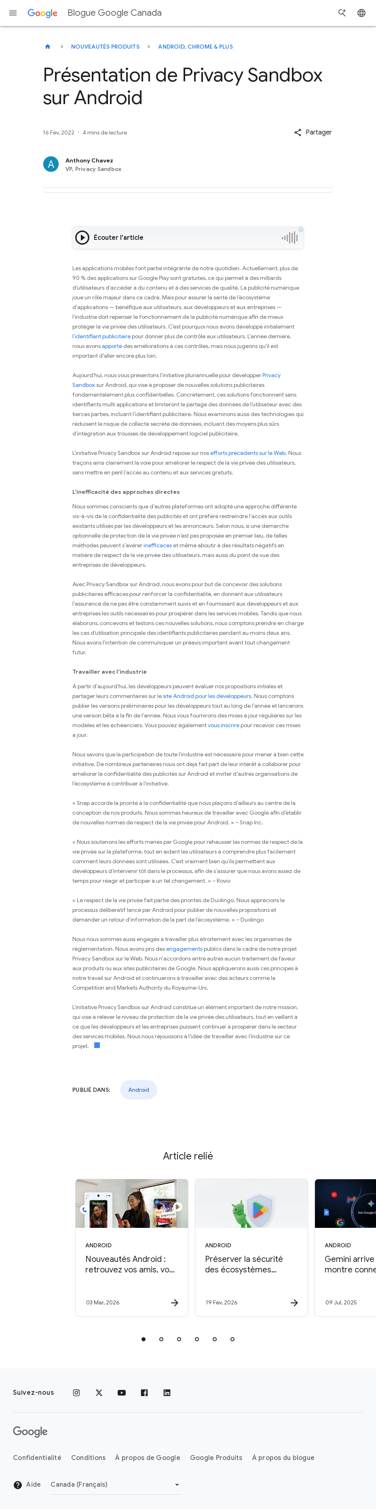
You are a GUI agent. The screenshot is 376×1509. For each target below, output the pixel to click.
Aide (27, 1485)
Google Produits (216, 1458)
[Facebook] (144, 1392)
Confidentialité (37, 1458)
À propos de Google (147, 1458)
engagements (184, 948)
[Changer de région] (116, 1484)
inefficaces (158, 545)
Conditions (88, 1458)
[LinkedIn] (167, 1392)
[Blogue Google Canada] (47, 46)
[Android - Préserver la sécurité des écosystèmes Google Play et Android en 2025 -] (247, 1247)
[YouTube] (121, 1392)
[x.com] (99, 1392)
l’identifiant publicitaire (101, 336)
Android (138, 1089)
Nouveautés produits (105, 46)
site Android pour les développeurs (207, 696)
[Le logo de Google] (30, 1432)
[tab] (143, 1339)
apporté (112, 346)
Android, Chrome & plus (195, 46)
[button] (313, 132)
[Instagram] (76, 1392)
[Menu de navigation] (13, 13)
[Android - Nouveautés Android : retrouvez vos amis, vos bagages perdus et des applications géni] (127, 1247)
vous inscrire (223, 725)
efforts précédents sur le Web (247, 453)
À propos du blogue (283, 1458)
